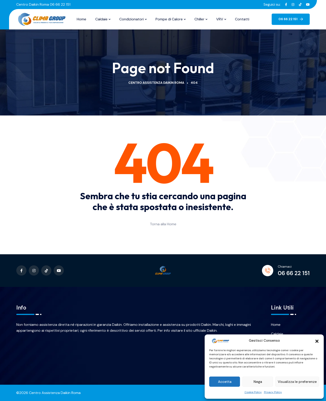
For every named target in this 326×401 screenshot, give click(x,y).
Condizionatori (131, 19)
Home (81, 19)
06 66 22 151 (294, 273)
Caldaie (101, 19)
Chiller (199, 19)
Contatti (242, 19)
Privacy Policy (273, 392)
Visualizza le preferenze (297, 381)
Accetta (224, 381)
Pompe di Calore (169, 19)
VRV (219, 19)
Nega (258, 381)
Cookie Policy (253, 392)
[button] (317, 341)
